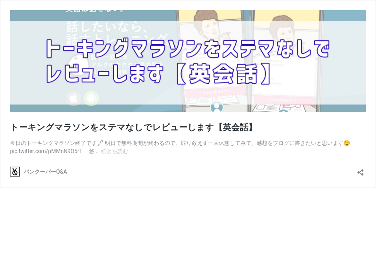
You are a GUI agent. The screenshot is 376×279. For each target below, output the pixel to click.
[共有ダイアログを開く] (360, 170)
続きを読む (114, 151)
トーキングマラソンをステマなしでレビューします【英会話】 (133, 127)
